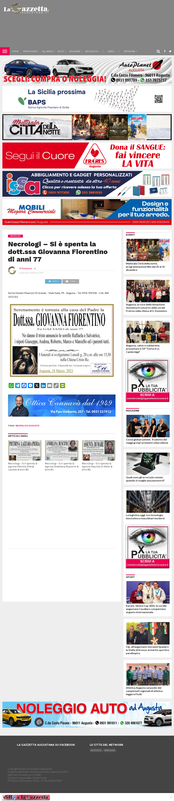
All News (47, 51)
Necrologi (91, 51)
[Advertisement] (112, 24)
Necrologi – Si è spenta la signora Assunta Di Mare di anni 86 (97, 466)
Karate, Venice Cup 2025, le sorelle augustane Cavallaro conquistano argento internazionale (146, 609)
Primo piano (30, 51)
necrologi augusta (27, 425)
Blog (61, 51)
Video (111, 51)
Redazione (26, 268)
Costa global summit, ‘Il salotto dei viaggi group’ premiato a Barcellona (147, 441)
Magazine (74, 51)
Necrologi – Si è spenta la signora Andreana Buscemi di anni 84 (62, 466)
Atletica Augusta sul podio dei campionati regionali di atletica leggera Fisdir (144, 691)
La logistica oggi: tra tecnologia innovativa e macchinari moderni (145, 516)
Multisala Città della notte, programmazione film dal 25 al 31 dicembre (145, 266)
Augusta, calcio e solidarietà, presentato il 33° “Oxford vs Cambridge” (143, 348)
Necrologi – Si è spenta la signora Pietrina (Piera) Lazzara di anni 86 (22, 466)
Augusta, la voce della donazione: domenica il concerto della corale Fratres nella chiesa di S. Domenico (146, 307)
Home (15, 51)
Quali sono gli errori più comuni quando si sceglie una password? (145, 479)
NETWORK (129, 51)
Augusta (96, 750)
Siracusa (109, 750)
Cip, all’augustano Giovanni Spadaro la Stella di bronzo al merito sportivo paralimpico (147, 650)
